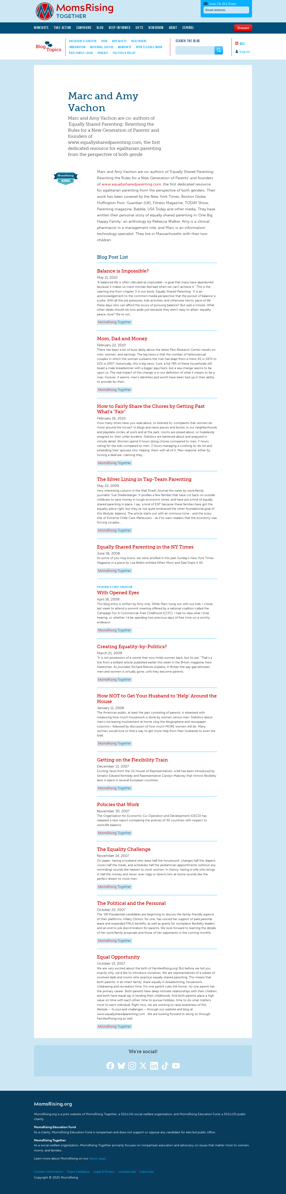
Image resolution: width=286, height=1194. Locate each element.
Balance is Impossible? (123, 271)
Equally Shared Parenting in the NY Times (145, 547)
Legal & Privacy (104, 1172)
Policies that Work (118, 804)
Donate (243, 28)
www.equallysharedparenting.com (131, 184)
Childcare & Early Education (115, 587)
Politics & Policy (124, 53)
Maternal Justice (102, 47)
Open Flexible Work (149, 47)
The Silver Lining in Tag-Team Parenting (144, 479)
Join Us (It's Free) (222, 4)
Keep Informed (120, 28)
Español (188, 28)
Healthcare (139, 41)
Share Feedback (78, 1172)
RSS (242, 44)
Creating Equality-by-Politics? (132, 646)
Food (104, 41)
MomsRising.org (77, 11)
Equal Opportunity (118, 957)
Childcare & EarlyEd (83, 41)
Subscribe (147, 1172)
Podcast (103, 53)
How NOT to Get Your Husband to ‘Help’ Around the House (157, 698)
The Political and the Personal (131, 903)
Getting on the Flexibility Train (132, 760)
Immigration (77, 47)
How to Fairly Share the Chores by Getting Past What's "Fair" (151, 409)
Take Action (62, 28)
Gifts (139, 28)
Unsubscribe (127, 1172)
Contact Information (48, 1172)
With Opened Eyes (118, 592)
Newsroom (156, 28)
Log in (245, 52)
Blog (100, 28)
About (173, 28)
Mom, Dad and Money (122, 338)
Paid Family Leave (81, 53)
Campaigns (84, 28)
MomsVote (41, 28)
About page (97, 1158)
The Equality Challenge (124, 849)
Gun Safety (119, 41)
